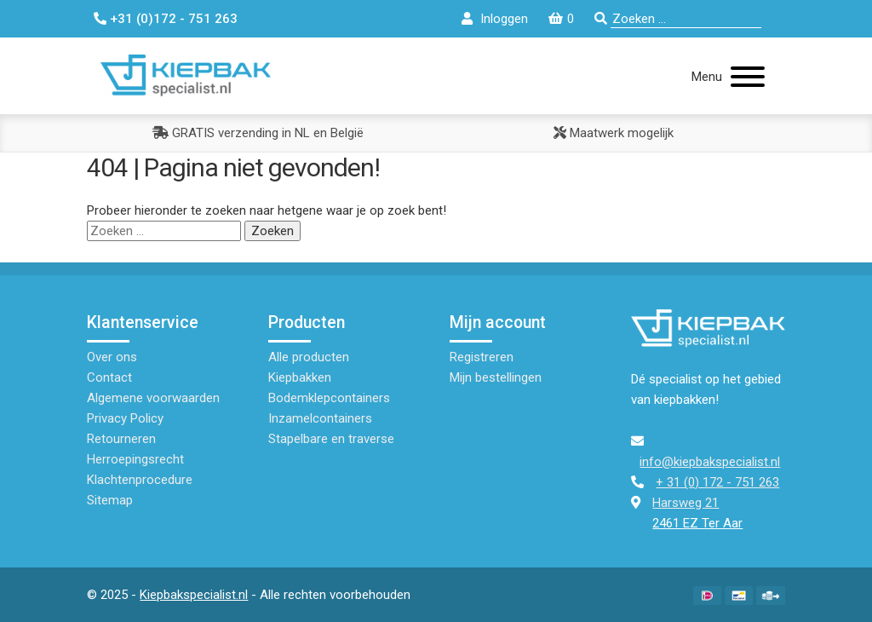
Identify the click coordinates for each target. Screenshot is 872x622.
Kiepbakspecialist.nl (194, 594)
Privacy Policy (125, 418)
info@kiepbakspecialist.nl (710, 461)
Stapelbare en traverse (331, 438)
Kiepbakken (299, 377)
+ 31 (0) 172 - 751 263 (717, 482)
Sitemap (110, 500)
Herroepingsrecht (135, 459)
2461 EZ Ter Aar (697, 523)
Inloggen (504, 18)
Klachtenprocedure (139, 479)
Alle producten (308, 357)
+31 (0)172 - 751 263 (174, 18)
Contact (109, 377)
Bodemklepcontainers (329, 398)
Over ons (112, 357)
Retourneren (121, 438)
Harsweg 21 (685, 502)
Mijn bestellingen (496, 377)
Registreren (481, 357)
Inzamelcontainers (320, 418)
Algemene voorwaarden (153, 398)
